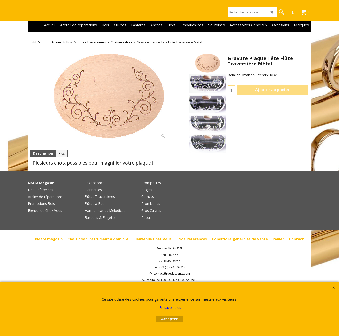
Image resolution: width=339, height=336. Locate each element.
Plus (61, 153)
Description (43, 153)
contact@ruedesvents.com (171, 274)
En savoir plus (170, 307)
